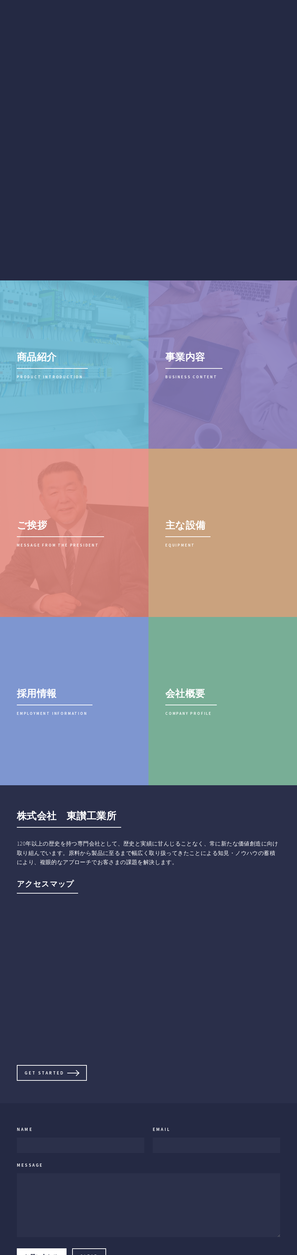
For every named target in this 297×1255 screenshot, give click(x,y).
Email (161, 1129)
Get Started (44, 1073)
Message (30, 1165)
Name (25, 1129)
